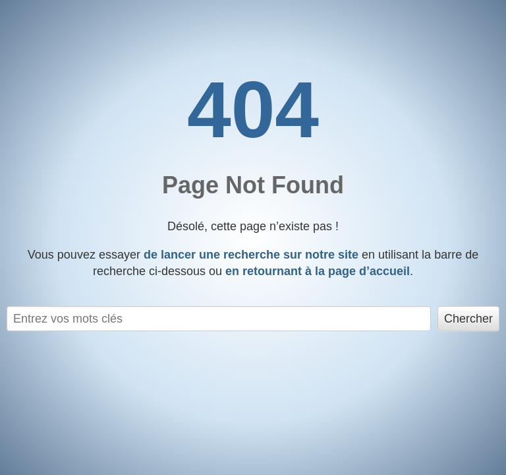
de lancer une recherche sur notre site (251, 254)
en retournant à (317, 271)
